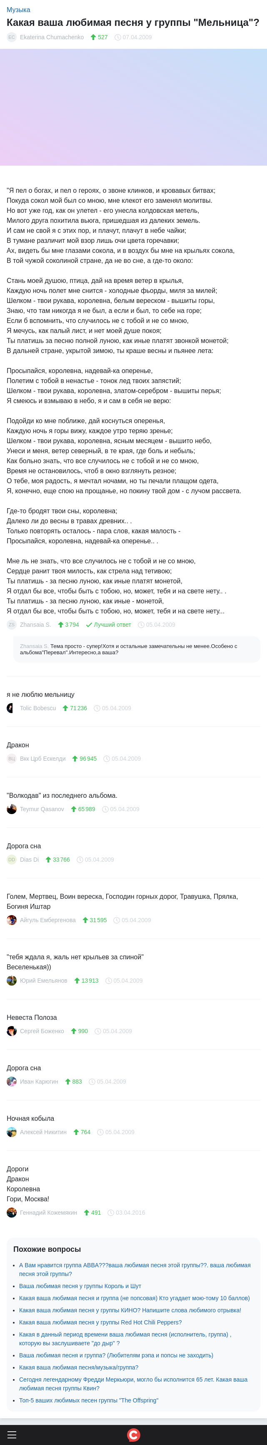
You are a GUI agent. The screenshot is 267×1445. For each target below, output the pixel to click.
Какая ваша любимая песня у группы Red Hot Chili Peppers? (100, 1322)
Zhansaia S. (35, 646)
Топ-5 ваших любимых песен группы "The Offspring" (88, 1400)
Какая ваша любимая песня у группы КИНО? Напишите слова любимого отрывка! (130, 1310)
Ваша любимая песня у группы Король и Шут (80, 1286)
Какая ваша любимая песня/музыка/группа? (78, 1367)
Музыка (18, 9)
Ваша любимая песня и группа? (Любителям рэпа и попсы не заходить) (116, 1355)
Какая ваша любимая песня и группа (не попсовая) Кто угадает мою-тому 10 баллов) (134, 1298)
